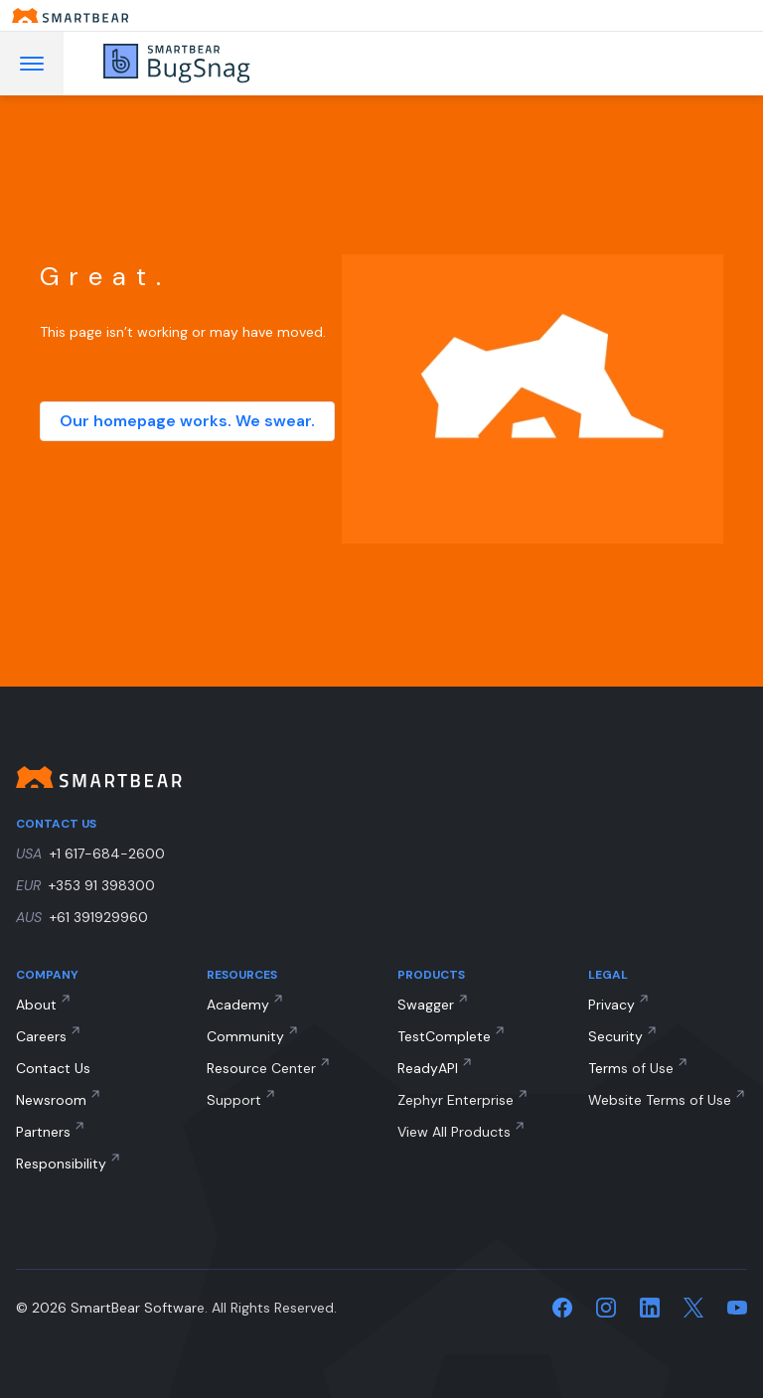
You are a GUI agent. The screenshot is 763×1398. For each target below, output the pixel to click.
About (36, 1004)
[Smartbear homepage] (381, 15)
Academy (238, 1004)
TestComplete (444, 1036)
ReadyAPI (427, 1068)
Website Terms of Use (659, 1100)
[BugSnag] (205, 63)
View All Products (454, 1132)
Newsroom (51, 1100)
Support (234, 1100)
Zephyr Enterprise (455, 1100)
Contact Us (53, 1068)
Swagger (425, 1004)
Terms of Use (631, 1068)
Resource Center (261, 1068)
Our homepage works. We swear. (187, 420)
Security (615, 1036)
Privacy (611, 1004)
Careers (41, 1036)
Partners (43, 1132)
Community (245, 1036)
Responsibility (61, 1163)
